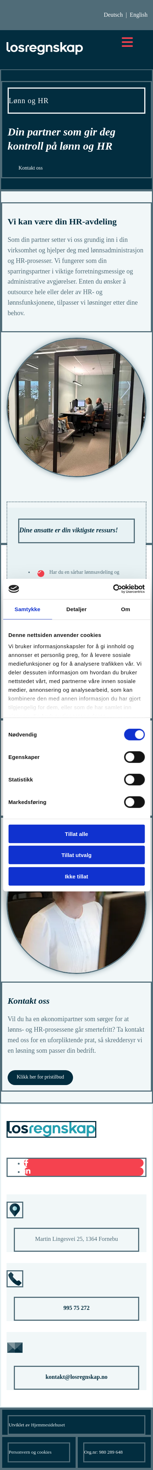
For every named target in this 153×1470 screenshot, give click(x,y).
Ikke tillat (76, 876)
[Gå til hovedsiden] (44, 54)
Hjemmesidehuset (48, 1425)
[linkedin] (27, 1171)
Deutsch (113, 15)
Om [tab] (125, 609)
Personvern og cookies (30, 1452)
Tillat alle (76, 834)
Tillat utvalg (76, 855)
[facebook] (26, 1163)
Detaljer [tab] (77, 609)
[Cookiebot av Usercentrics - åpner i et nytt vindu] (113, 589)
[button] (31, 168)
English (139, 15)
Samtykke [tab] (27, 609)
